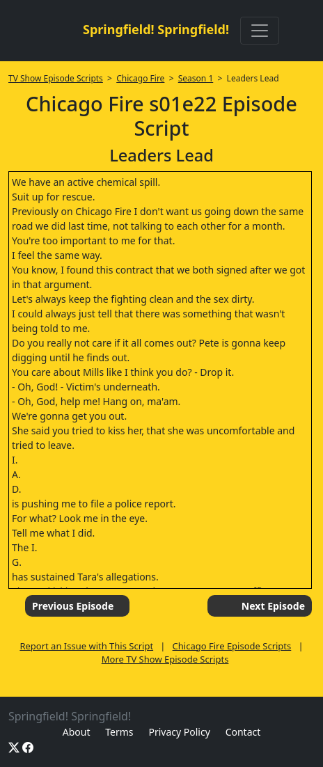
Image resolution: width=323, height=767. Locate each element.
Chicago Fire (140, 78)
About (76, 731)
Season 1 (196, 78)
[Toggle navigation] (259, 31)
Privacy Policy (179, 731)
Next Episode (273, 605)
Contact (243, 731)
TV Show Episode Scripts (55, 78)
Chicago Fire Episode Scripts (232, 646)
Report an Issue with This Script (86, 646)
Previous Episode (72, 605)
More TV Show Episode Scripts (165, 659)
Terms (119, 731)
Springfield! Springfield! (156, 29)
